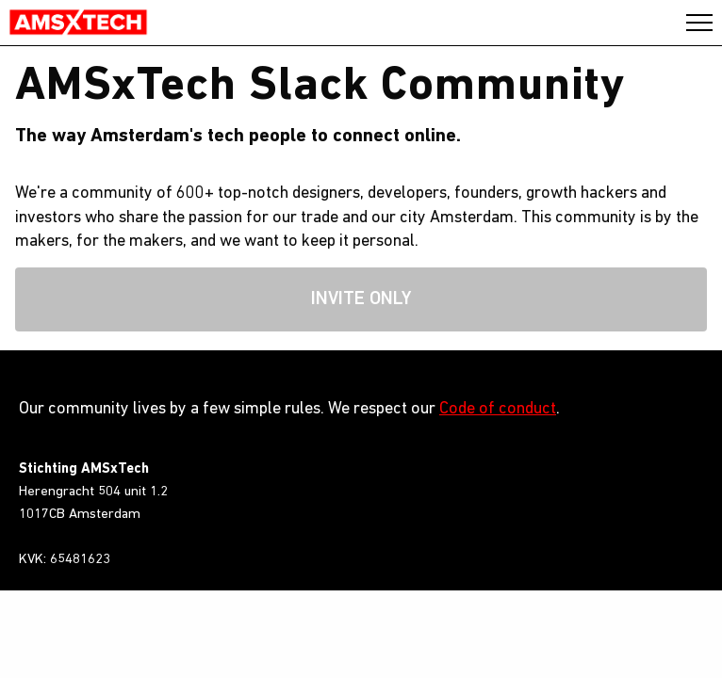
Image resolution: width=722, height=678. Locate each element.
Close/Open (699, 22)
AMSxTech (78, 22)
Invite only (361, 299)
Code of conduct (497, 409)
